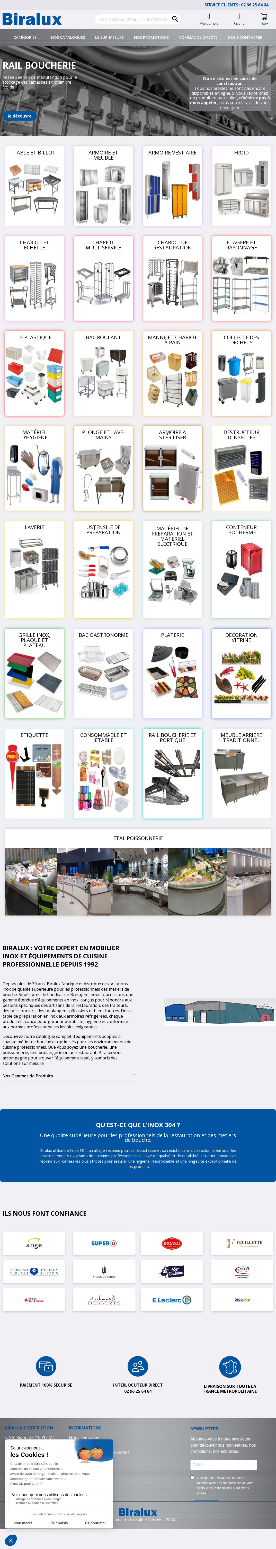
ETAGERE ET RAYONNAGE (241, 245)
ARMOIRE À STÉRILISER (172, 435)
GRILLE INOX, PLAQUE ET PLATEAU (34, 640)
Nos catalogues (68, 37)
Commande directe (198, 37)
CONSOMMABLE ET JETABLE (103, 738)
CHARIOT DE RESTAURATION (172, 245)
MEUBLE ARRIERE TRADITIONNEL (241, 738)
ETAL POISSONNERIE (138, 838)
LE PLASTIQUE (34, 337)
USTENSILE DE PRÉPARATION (103, 530)
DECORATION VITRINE (241, 637)
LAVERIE (34, 527)
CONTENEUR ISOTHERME (241, 530)
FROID (241, 152)
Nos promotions (151, 37)
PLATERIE (172, 634)
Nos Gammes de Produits (28, 1076)
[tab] (69, 1076)
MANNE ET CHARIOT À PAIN (172, 340)
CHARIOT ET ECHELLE (34, 245)
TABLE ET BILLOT (34, 152)
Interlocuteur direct (138, 1385)
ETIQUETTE (34, 735)
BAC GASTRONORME (103, 634)
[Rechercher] (138, 19)
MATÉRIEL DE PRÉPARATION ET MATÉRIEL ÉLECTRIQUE (172, 536)
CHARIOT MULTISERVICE (103, 245)
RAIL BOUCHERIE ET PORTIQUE (173, 738)
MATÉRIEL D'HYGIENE (34, 435)
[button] (20, 116)
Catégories (27, 37)
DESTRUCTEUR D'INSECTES (241, 435)
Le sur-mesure (109, 37)
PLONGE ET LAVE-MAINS (103, 435)
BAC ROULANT (103, 337)
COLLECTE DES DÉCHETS (241, 340)
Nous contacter (245, 37)
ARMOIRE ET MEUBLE (103, 155)
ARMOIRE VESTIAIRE (172, 152)
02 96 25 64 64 (257, 5)
